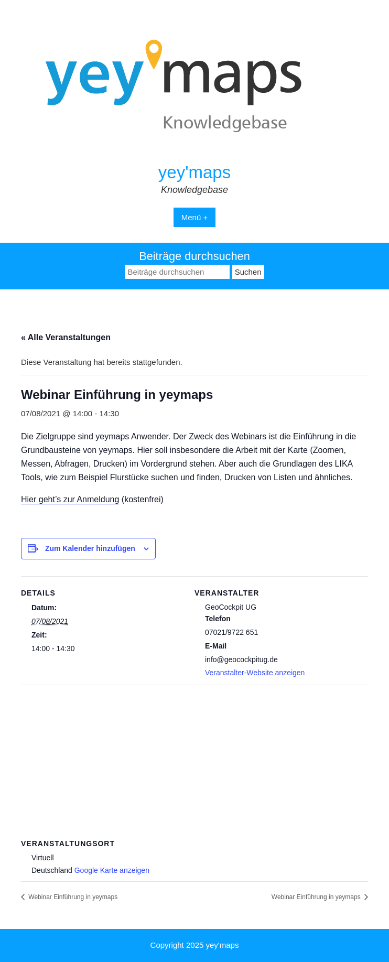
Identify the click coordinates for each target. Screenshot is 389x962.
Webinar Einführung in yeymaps (72, 897)
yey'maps (194, 172)
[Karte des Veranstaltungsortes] (194, 760)
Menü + (194, 217)
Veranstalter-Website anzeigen (255, 672)
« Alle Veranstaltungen (66, 337)
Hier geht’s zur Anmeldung (70, 499)
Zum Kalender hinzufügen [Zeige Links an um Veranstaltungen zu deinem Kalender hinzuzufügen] (90, 548)
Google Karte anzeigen (111, 870)
